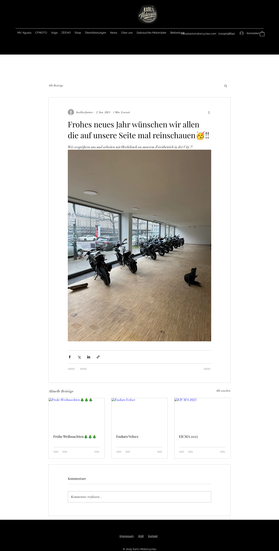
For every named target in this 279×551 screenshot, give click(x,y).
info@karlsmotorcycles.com (198, 33)
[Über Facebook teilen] (69, 357)
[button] (262, 33)
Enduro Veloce (127, 436)
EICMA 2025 (188, 436)
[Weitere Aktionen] (209, 112)
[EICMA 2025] (202, 413)
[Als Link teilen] (98, 357)
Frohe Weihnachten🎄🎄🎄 (74, 436)
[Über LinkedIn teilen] (88, 357)
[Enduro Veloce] (140, 413)
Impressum (127, 536)
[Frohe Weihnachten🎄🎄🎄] (77, 413)
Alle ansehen (223, 390)
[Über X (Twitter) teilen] (79, 357)
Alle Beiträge (55, 85)
